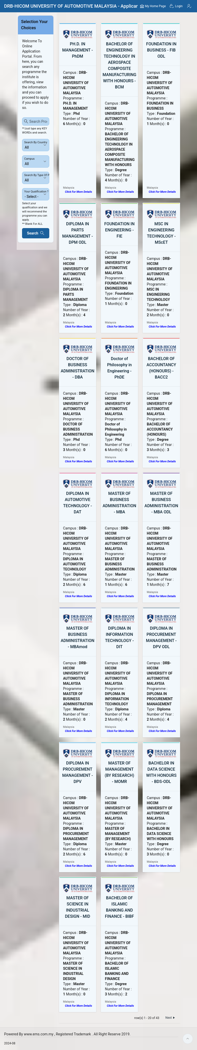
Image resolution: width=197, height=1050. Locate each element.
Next (170, 1018)
